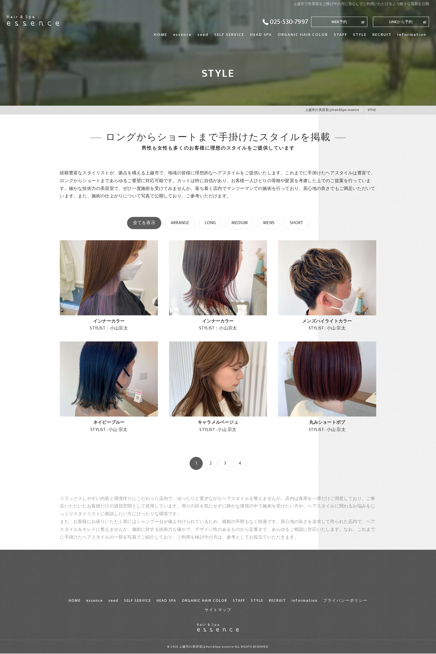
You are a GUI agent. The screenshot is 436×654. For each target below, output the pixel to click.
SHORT (296, 222)
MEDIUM (239, 222)
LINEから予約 (401, 22)
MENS (268, 222)
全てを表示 (144, 222)
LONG (210, 222)
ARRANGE (180, 222)
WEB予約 (339, 22)
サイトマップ (218, 610)
